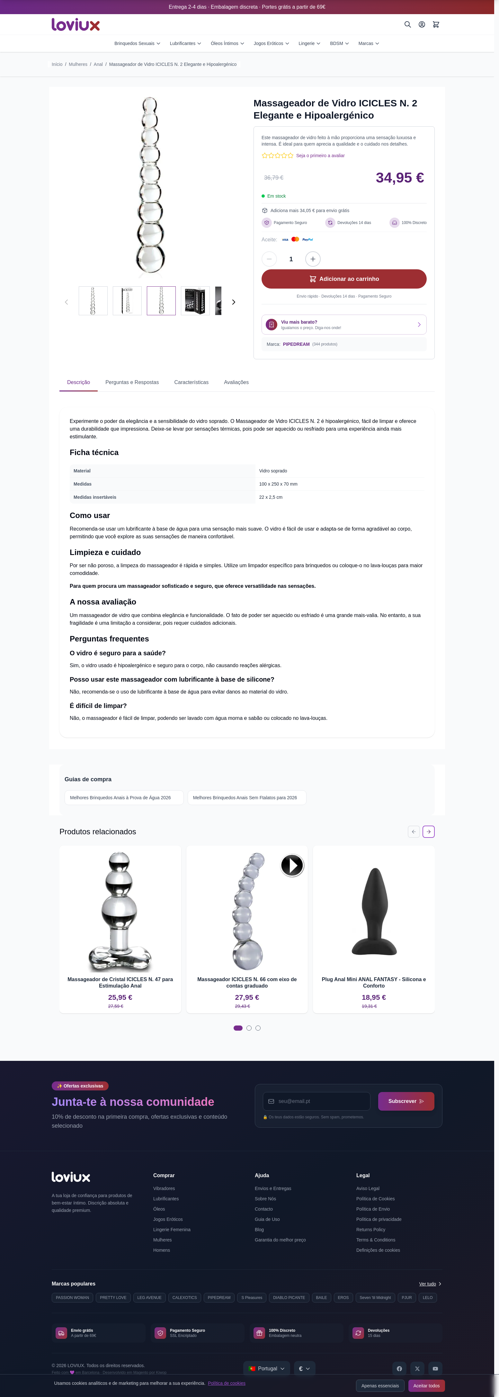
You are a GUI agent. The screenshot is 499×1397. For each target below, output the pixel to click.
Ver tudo (430, 1283)
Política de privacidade (379, 1219)
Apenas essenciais (380, 1385)
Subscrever (406, 1101)
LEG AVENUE (150, 1297)
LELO (428, 1297)
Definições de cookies (378, 1250)
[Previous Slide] (414, 832)
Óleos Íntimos (228, 43)
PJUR (407, 1297)
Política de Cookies (375, 1198)
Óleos (159, 1209)
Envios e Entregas (273, 1188)
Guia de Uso (267, 1219)
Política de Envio (373, 1209)
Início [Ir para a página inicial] (57, 64)
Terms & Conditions (375, 1239)
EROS (343, 1297)
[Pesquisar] (407, 24)
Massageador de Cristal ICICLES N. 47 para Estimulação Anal (120, 983)
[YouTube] (435, 1369)
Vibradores (164, 1188)
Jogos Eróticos (272, 43)
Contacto (264, 1209)
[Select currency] (305, 1368)
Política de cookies (226, 1383)
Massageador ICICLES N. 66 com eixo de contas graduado (247, 983)
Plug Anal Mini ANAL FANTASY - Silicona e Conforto (374, 983)
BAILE (321, 1297)
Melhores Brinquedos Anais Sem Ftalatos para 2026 (245, 797)
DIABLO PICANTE (289, 1297)
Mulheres (78, 64)
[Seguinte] (234, 302)
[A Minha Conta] (422, 24)
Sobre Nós (265, 1198)
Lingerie (310, 43)
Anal (98, 64)
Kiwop (161, 1372)
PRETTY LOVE (113, 1297)
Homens (161, 1250)
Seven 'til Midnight (375, 1297)
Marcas (369, 43)
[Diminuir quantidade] (269, 259)
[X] (417, 1369)
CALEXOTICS (185, 1297)
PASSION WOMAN (72, 1297)
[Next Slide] (429, 832)
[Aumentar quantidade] (313, 259)
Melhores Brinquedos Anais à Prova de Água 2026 (120, 797)
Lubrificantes (186, 43)
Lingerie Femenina (172, 1229)
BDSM (339, 43)
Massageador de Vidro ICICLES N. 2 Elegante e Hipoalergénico (173, 64)
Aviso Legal (367, 1188)
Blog (259, 1229)
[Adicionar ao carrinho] (344, 279)
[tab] (238, 1028)
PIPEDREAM (296, 344)
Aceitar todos (427, 1385)
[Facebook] (399, 1369)
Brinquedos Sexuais (137, 43)
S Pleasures (251, 1297)
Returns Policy (370, 1229)
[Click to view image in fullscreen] (150, 187)
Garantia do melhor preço (280, 1239)
